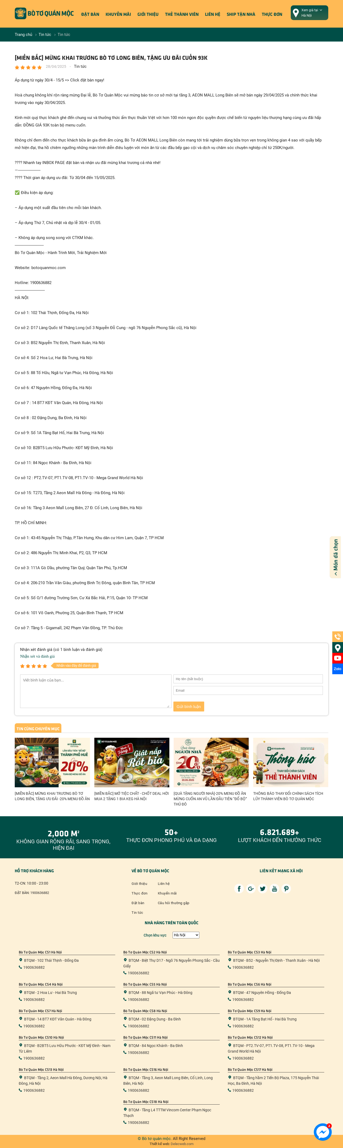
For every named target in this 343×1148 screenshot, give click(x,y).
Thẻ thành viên (182, 14)
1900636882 (39, 893)
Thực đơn (272, 14)
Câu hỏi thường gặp (173, 903)
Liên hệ (212, 14)
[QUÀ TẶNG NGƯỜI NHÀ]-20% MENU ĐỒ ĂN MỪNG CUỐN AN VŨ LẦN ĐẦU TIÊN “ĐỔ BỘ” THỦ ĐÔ (210, 798)
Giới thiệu (148, 14)
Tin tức (137, 913)
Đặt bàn (90, 14)
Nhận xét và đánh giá (37, 656)
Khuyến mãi (118, 14)
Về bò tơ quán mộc (150, 870)
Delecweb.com (181, 1144)
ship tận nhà (241, 14)
